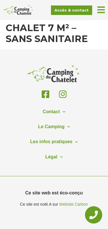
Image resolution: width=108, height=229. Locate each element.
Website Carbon (73, 204)
